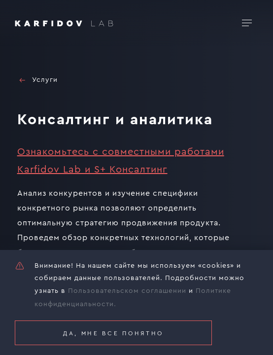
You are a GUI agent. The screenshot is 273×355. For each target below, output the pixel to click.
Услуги (37, 80)
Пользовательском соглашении (127, 290)
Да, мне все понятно (113, 333)
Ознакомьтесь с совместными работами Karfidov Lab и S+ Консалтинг (120, 161)
